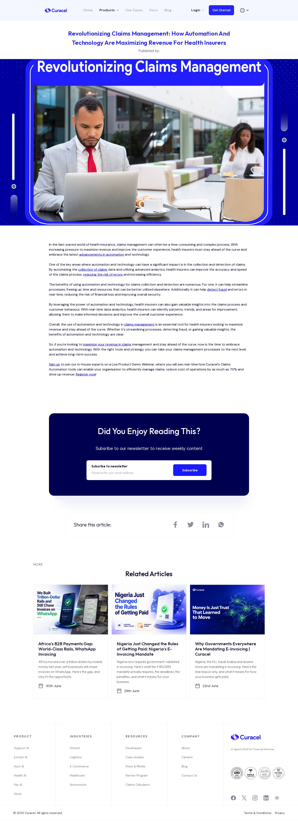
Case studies (135, 757)
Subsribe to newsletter (109, 466)
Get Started (221, 10)
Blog (168, 10)
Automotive (78, 784)
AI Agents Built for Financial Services (252, 749)
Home (88, 10)
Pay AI (18, 784)
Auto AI (19, 766)
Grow (17, 794)
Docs (153, 10)
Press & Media (135, 766)
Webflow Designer (155, 812)
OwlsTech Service (150, 820)
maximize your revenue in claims (107, 344)
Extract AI (20, 757)
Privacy (280, 813)
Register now (86, 374)
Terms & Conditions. (258, 813)
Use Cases (134, 10)
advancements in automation (101, 254)
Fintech (75, 748)
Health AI (20, 775)
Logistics (76, 757)
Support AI (21, 748)
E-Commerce (79, 766)
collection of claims (92, 269)
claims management (139, 324)
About (186, 748)
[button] (109, 10)
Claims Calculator (138, 784)
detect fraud (217, 289)
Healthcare (77, 775)
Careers (187, 757)
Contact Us (189, 775)
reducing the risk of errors (103, 274)
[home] (56, 10)
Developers (134, 748)
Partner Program (137, 775)
